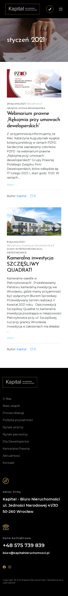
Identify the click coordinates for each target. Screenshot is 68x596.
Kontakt (9, 463)
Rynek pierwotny (15, 434)
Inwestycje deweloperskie (37, 245)
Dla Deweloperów (16, 441)
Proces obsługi (13, 413)
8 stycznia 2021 (15, 241)
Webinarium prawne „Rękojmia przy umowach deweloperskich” (33, 119)
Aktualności (33, 103)
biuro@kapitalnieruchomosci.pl (26, 553)
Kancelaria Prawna (16, 448)
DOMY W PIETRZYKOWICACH (24, 248)
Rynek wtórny (13, 427)
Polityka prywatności (18, 420)
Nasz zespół (11, 406)
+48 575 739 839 (24, 545)
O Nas (7, 398)
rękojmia (12, 107)
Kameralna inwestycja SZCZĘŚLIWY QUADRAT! (30, 264)
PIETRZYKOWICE (17, 252)
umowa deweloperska (31, 107)
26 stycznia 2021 (16, 103)
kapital (21, 196)
